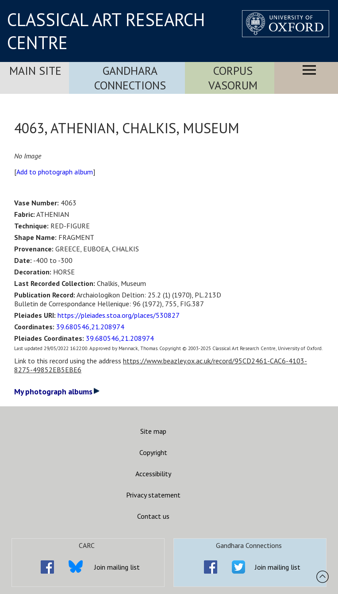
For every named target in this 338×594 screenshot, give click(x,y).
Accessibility (153, 473)
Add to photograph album (54, 171)
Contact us (153, 516)
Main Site (35, 70)
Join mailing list (117, 567)
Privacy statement (153, 494)
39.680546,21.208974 (90, 326)
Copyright (153, 452)
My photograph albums (57, 391)
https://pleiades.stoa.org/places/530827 (119, 315)
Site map (153, 431)
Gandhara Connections (130, 78)
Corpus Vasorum (232, 78)
